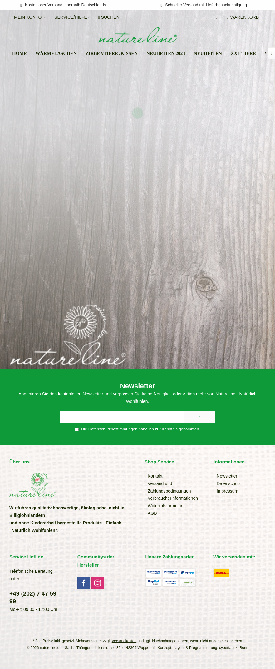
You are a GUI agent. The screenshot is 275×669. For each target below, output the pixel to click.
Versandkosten (124, 641)
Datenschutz (229, 483)
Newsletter (227, 475)
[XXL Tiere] (243, 53)
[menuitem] (244, 17)
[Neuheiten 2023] (165, 53)
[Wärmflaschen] (56, 53)
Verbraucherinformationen (173, 498)
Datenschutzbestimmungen (113, 429)
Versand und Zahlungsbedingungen (169, 487)
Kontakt (155, 475)
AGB (152, 513)
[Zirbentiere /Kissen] (111, 53)
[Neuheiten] (207, 53)
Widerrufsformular (165, 505)
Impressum (227, 490)
